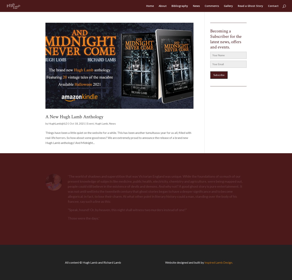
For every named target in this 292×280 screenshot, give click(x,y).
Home (150, 6)
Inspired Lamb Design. (218, 262)
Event (90, 123)
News (196, 6)
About (163, 6)
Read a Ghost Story (250, 6)
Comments (212, 6)
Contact (273, 6)
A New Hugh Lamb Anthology (74, 117)
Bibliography (180, 6)
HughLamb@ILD (58, 123)
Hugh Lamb (101, 123)
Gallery (228, 6)
